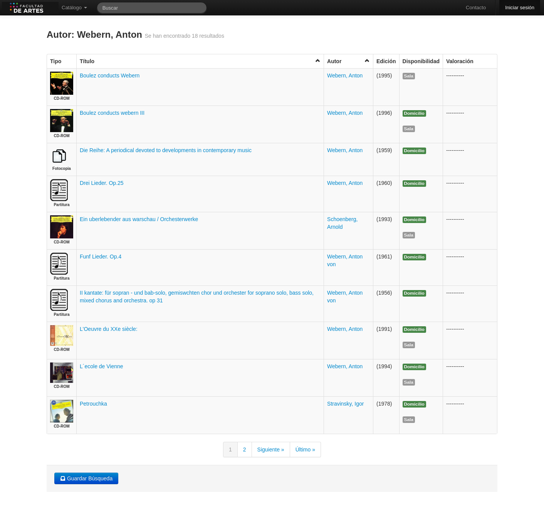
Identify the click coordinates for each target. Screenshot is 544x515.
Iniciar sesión (519, 7)
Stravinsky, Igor (345, 404)
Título (200, 61)
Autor (348, 61)
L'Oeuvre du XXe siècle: (109, 329)
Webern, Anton (345, 75)
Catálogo (74, 7)
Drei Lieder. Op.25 (102, 183)
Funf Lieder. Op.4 (100, 256)
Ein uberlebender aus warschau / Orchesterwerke (139, 219)
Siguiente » (270, 449)
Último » (305, 449)
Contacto (476, 7)
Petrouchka (93, 404)
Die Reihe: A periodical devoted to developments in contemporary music (166, 150)
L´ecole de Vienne (101, 366)
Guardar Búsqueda (86, 478)
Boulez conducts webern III (112, 113)
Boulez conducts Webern (109, 75)
